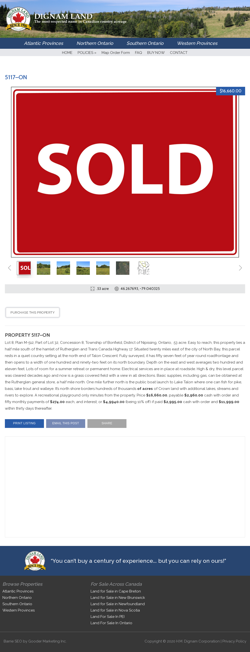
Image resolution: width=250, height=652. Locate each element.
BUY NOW (156, 52)
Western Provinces (197, 43)
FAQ (138, 52)
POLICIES (87, 52)
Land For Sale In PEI (108, 616)
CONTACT (179, 52)
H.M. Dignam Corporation (198, 641)
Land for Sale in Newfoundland (118, 604)
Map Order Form (116, 52)
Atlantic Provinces (43, 43)
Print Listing (24, 423)
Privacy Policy (234, 641)
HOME (67, 52)
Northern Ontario (94, 43)
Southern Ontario (144, 43)
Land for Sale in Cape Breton (116, 591)
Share (107, 423)
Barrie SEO (13, 641)
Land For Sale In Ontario (111, 623)
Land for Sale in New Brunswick (118, 597)
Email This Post (65, 423)
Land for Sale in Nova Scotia (115, 610)
